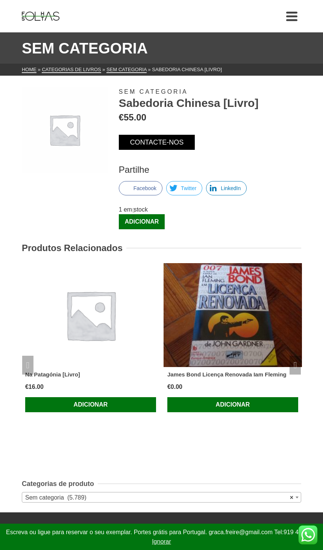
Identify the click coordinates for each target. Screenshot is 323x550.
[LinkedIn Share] (226, 188)
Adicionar (142, 221)
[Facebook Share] (140, 188)
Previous (27, 365)
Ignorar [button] (161, 541)
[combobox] (161, 497)
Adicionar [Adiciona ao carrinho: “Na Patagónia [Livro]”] (91, 404)
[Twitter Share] (184, 188)
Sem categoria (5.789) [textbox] (159, 497)
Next (295, 365)
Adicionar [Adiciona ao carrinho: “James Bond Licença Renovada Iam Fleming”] (233, 404)
